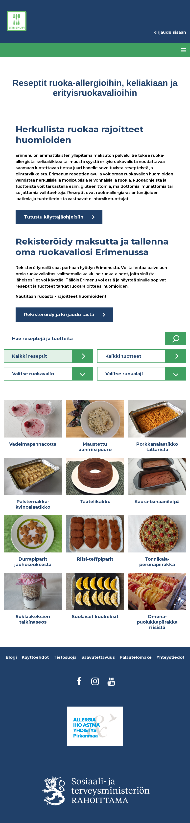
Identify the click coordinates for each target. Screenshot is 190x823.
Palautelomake (136, 657)
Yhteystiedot (170, 657)
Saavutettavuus (98, 657)
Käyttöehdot (35, 657)
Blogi (11, 657)
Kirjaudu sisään (169, 32)
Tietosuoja (65, 657)
